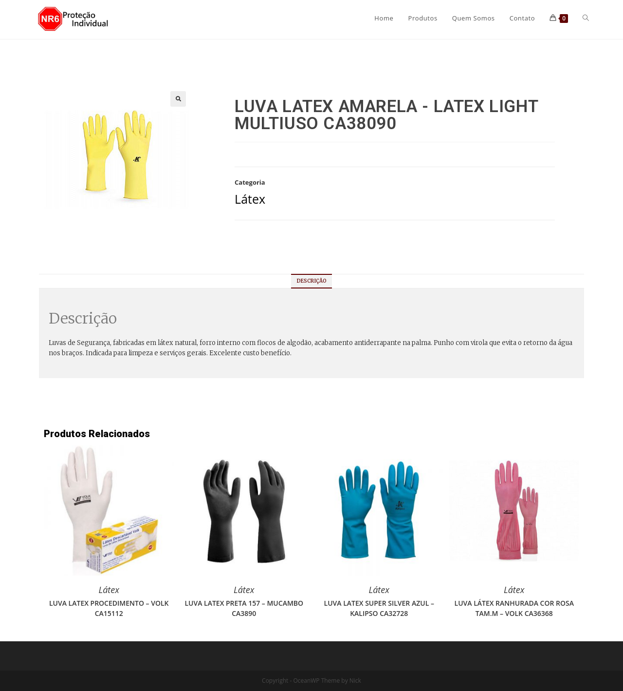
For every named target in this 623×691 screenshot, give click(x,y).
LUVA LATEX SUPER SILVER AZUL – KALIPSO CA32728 (379, 608)
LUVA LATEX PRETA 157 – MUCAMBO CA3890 (243, 608)
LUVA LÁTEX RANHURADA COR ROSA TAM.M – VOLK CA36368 (514, 608)
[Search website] (585, 18)
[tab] (311, 281)
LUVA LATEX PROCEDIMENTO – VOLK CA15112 (109, 608)
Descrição (312, 281)
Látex (250, 199)
